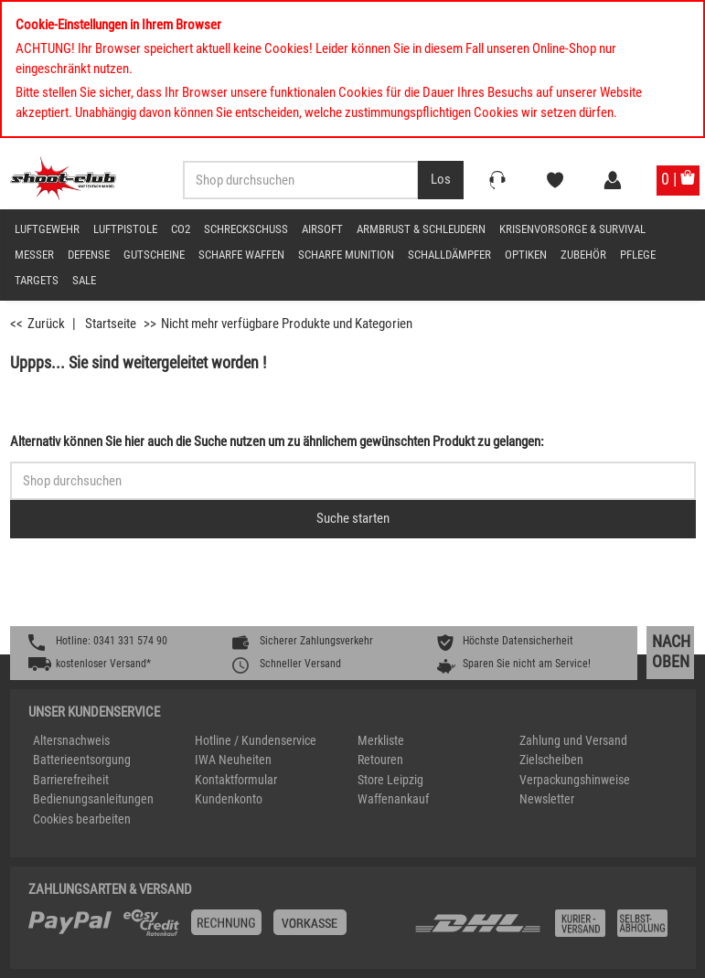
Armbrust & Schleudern (421, 229)
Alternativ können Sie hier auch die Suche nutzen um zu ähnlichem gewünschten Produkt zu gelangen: (277, 441)
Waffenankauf (393, 799)
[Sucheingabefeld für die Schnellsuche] (353, 481)
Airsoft (322, 229)
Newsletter (546, 799)
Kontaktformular (236, 779)
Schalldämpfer (449, 254)
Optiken (526, 254)
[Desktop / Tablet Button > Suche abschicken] (441, 180)
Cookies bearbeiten (82, 819)
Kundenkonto (228, 799)
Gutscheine (154, 254)
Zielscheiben (551, 759)
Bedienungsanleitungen (93, 799)
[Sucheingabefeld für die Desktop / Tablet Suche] (301, 180)
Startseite (110, 323)
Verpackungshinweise (574, 779)
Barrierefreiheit (71, 779)
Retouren (380, 759)
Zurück (46, 323)
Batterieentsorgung (82, 759)
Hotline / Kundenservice (255, 740)
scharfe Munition (346, 254)
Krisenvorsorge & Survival (572, 229)
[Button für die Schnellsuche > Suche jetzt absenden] (353, 519)
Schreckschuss (246, 229)
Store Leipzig (390, 779)
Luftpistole (125, 229)
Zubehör (583, 254)
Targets (37, 280)
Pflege (638, 254)
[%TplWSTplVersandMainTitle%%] (215, 929)
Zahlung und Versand (573, 740)
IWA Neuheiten (233, 759)
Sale (84, 280)
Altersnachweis (71, 740)
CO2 (180, 229)
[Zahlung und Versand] (545, 930)
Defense (89, 254)
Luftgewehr (47, 229)
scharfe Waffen (241, 254)
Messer (34, 254)
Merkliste (381, 740)
